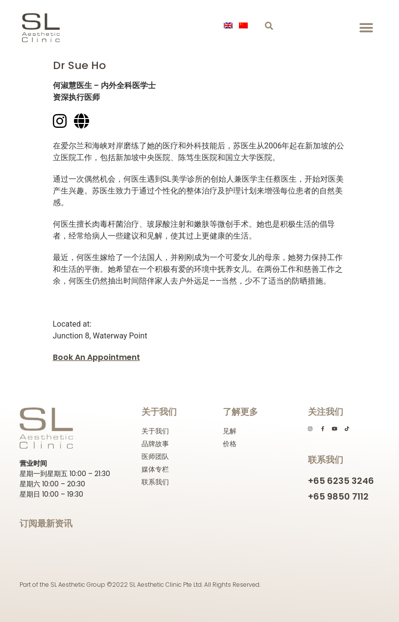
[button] (269, 26)
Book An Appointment (96, 357)
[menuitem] (229, 25)
